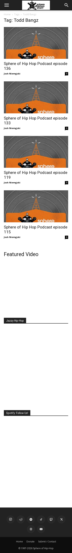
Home (7, 14)
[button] (6, 5)
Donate (30, 541)
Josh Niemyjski (12, 73)
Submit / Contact (47, 541)
